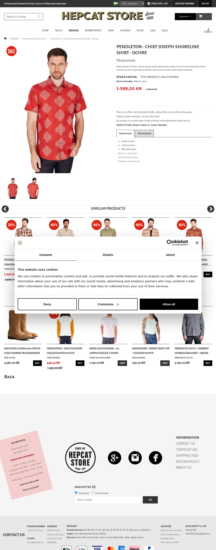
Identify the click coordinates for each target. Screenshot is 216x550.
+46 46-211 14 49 (35, 515)
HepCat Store (53, 515)
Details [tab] (108, 255)
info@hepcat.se (35, 527)
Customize (108, 304)
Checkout (184, 16)
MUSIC (140, 30)
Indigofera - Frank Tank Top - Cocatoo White (151, 351)
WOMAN (125, 30)
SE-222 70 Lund (54, 523)
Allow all (169, 304)
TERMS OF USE (186, 435)
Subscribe (84, 478)
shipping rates (172, 520)
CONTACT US (185, 429)
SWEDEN (51, 527)
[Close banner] (197, 242)
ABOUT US (183, 453)
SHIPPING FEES (187, 441)
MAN (111, 30)
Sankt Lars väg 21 (56, 520)
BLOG (165, 30)
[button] (200, 16)
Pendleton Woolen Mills (34, 38)
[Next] (210, 208)
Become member (184, 3)
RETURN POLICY (188, 447)
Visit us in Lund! (30, 474)
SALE (153, 30)
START (45, 30)
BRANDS (74, 30)
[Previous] (5, 208)
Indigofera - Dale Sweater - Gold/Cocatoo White (65, 351)
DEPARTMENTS (93, 30)
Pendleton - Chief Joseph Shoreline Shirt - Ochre (74, 38)
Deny (47, 304)
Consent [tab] (45, 255)
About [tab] (170, 255)
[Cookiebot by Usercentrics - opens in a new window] (170, 243)
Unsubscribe (101, 478)
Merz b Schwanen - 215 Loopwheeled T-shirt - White (104, 351)
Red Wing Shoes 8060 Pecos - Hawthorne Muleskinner (22, 351)
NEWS (58, 30)
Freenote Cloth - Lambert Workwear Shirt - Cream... (192, 351)
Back (9, 377)
